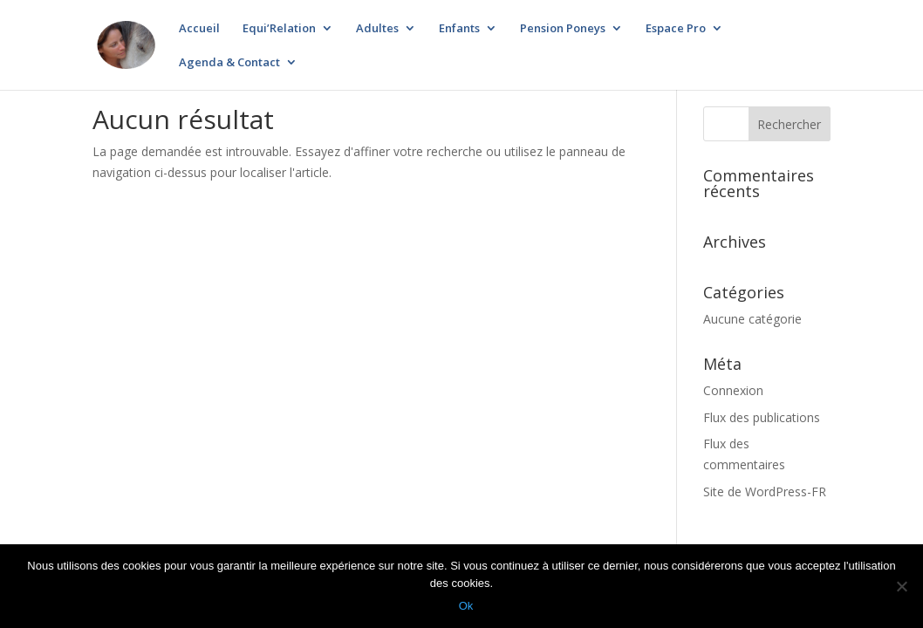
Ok (466, 605)
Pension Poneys (562, 29)
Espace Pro (676, 29)
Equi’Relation (279, 29)
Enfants (459, 29)
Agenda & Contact (229, 63)
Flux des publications (761, 417)
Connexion (733, 390)
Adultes (377, 29)
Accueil (199, 29)
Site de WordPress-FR (764, 491)
